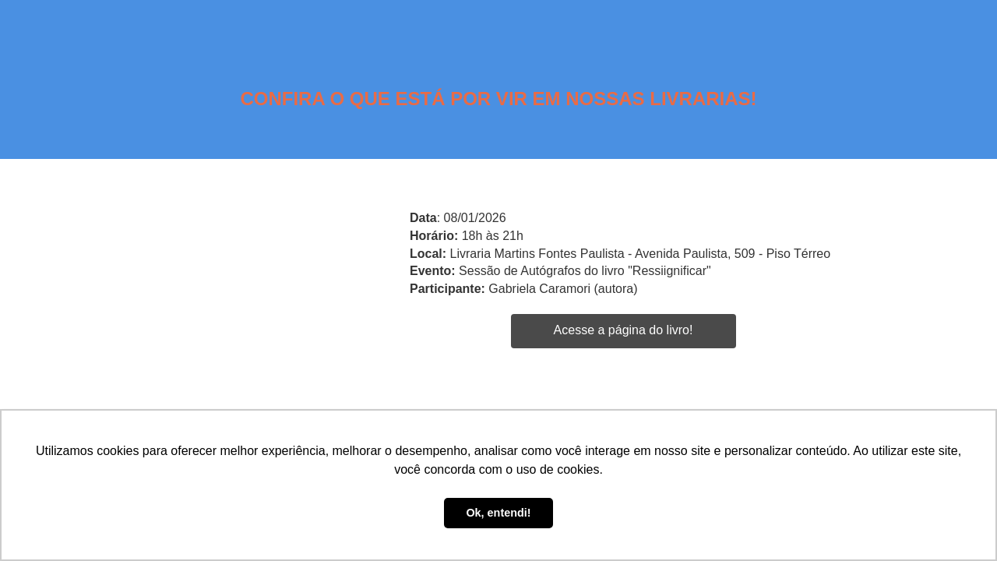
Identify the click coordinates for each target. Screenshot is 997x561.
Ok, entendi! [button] (498, 512)
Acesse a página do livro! (623, 330)
